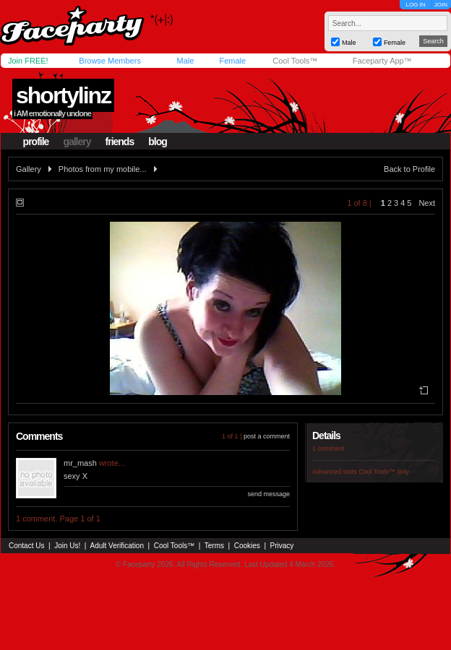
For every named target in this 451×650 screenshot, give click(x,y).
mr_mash (80, 463)
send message (268, 494)
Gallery (28, 169)
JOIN (440, 4)
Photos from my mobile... (103, 169)
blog (157, 141)
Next (426, 203)
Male (185, 60)
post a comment (267, 436)
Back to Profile (409, 169)
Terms (214, 546)
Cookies (247, 546)
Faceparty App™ (382, 60)
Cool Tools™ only (383, 471)
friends (120, 141)
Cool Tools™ (294, 60)
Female (232, 60)
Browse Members (110, 60)
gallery (76, 141)
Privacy (282, 546)
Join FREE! (28, 60)
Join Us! (67, 546)
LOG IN (415, 4)
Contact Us (26, 546)
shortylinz (63, 95)
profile (36, 141)
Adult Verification (117, 546)
